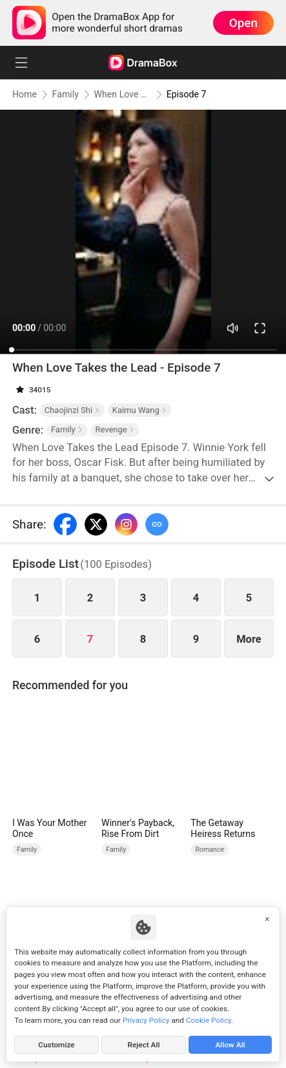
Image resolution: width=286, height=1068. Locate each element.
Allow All (230, 1044)
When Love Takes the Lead (123, 94)
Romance (209, 849)
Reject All (144, 1044)
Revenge (114, 429)
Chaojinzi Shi (72, 410)
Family (65, 94)
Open (243, 22)
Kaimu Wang (139, 410)
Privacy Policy (146, 1020)
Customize (56, 1044)
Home (24, 94)
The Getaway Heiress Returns (222, 829)
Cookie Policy (208, 1020)
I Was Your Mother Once (49, 829)
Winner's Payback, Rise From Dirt (137, 829)
